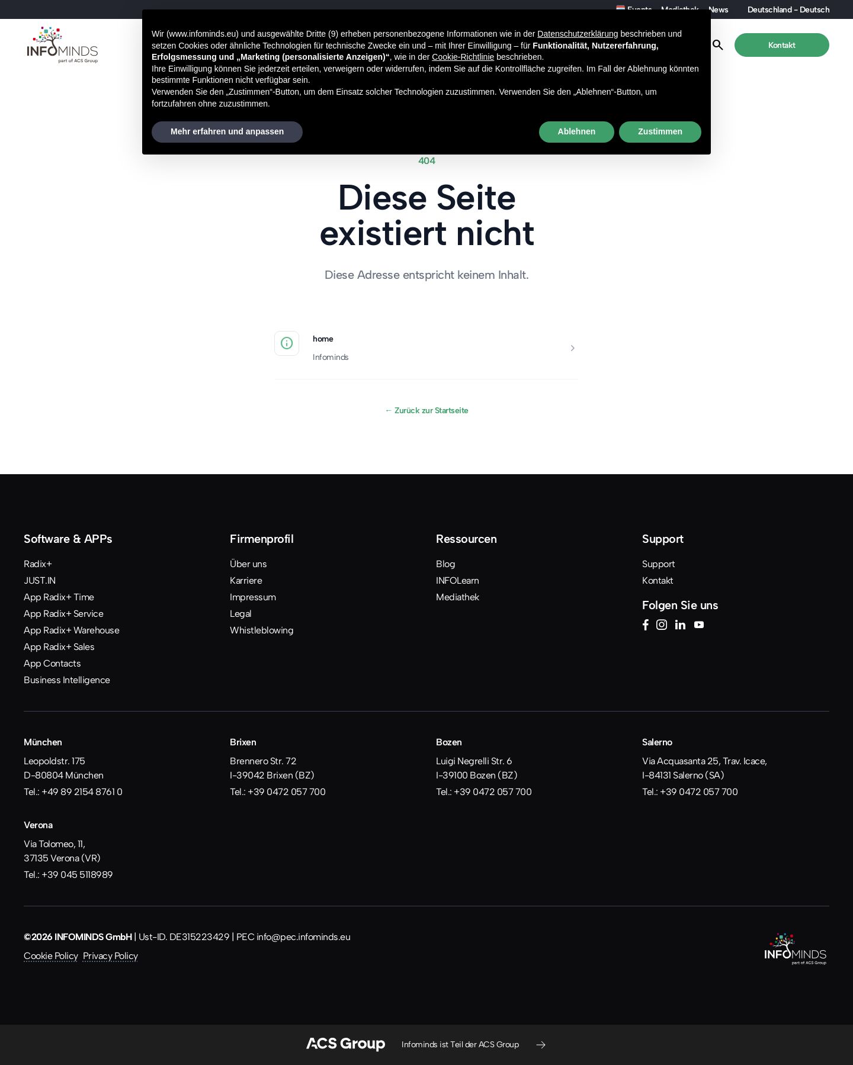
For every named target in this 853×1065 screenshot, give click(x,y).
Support (658, 563)
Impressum (253, 597)
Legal (241, 613)
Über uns (248, 563)
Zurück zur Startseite (426, 410)
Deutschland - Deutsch (789, 9)
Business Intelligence (67, 680)
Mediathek (457, 597)
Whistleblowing (261, 630)
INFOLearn (457, 580)
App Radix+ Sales (59, 646)
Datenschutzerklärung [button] (577, 33)
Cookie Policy (51, 955)
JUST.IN (40, 580)
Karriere (246, 580)
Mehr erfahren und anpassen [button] (227, 131)
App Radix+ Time (59, 597)
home (323, 338)
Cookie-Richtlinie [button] (463, 57)
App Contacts (52, 663)
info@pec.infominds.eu (303, 936)
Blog (445, 563)
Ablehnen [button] (577, 131)
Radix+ (38, 563)
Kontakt (658, 580)
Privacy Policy (110, 955)
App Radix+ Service (63, 613)
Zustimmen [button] (660, 131)
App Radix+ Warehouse (71, 630)
